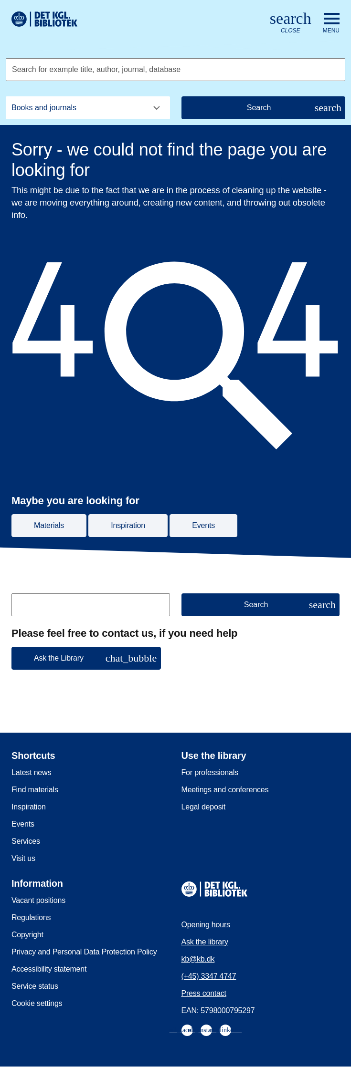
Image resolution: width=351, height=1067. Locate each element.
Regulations (31, 917)
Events (22, 824)
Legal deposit (203, 807)
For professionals (209, 772)
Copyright (27, 935)
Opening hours (205, 925)
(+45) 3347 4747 (208, 976)
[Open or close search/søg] (290, 23)
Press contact (203, 993)
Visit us (23, 858)
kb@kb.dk (198, 959)
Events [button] (203, 525)
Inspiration (28, 807)
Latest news (31, 772)
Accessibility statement (48, 969)
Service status (34, 986)
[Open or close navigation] (331, 23)
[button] (86, 658)
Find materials (34, 790)
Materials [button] (49, 525)
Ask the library (204, 942)
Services (25, 841)
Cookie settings (36, 1003)
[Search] (263, 107)
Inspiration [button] (128, 525)
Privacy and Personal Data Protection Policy (84, 952)
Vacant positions (38, 900)
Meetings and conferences (225, 790)
